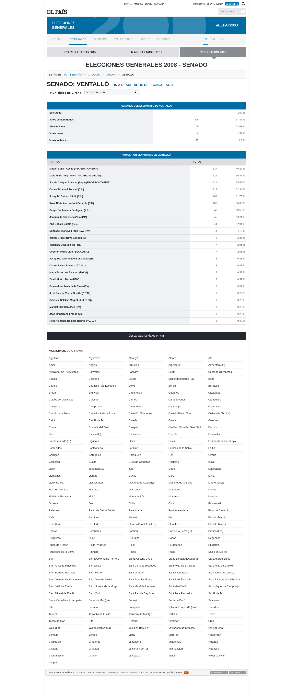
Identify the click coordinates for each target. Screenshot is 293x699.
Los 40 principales (118, 681)
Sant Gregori (136, 572)
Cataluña (159, 3)
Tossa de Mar (57, 620)
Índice (178, 672)
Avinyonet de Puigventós (63, 371)
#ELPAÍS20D (227, 25)
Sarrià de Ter (215, 593)
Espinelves (135, 434)
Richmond (97, 693)
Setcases (213, 600)
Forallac (133, 448)
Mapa (141, 672)
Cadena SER (195, 681)
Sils (51, 607)
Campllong (55, 406)
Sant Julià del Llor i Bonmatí (224, 579)
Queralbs (134, 537)
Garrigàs (54, 454)
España (127, 3)
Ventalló (53, 634)
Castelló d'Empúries (140, 413)
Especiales (216, 672)
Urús (211, 620)
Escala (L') (95, 434)
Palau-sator (135, 510)
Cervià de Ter (96, 420)
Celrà (52, 420)
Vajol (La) (54, 627)
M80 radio (195, 687)
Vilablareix (55, 641)
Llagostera (214, 468)
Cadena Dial (209, 687)
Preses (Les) (215, 531)
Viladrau (213, 641)
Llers (171, 475)
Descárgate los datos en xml (147, 335)
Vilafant (53, 648)
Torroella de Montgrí (140, 614)
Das (51, 434)
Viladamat (95, 641)
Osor (171, 503)
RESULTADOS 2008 (213, 52)
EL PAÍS (58, 11)
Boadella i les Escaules (102, 385)
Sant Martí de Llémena (142, 586)
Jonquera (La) (97, 468)
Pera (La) (54, 524)
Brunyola (94, 392)
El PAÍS (99, 681)
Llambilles (55, 475)
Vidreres (173, 634)
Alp (210, 358)
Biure (211, 378)
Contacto (81, 672)
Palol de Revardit (218, 510)
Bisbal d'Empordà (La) (181, 378)
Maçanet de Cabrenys (141, 482)
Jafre (52, 468)
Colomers (214, 420)
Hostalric (173, 461)
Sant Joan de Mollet (100, 579)
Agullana (54, 358)
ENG (221, 39)
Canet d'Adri (136, 406)
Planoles (173, 524)
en (160, 672)
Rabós (172, 537)
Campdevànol (176, 399)
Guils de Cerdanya (140, 461)
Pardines (94, 517)
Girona (212, 454)
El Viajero (225, 693)
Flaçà (132, 441)
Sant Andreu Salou (219, 558)
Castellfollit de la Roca (102, 413)
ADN (221, 681)
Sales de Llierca (217, 551)
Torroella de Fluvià (99, 614)
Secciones (227, 11)
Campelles (214, 399)
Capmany (214, 406)
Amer (52, 364)
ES (205, 39)
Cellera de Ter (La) (219, 413)
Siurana (93, 607)
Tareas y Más (190, 693)
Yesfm (239, 687)
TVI (180, 681)
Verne (174, 693)
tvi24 (145, 693)
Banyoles (94, 371)
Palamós (54, 510)
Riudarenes (175, 544)
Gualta (92, 461)
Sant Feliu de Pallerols (62, 572)
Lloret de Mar (57, 482)
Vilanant (93, 655)
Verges (93, 634)
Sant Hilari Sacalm (179, 572)
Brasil (148, 3)
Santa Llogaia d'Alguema (183, 558)
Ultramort (173, 620)
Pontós (53, 531)
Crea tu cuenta (215, 3)
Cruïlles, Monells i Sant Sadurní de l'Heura (186, 427)
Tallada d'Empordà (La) (182, 607)
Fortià (211, 448)
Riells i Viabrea (97, 544)
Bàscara (133, 371)
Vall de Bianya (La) (100, 627)
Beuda (132, 378)
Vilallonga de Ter (138, 648)
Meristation (208, 693)
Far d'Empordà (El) (60, 441)
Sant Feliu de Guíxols (221, 565)
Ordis (132, 503)
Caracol (237, 681)
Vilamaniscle (56, 655)
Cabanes (173, 392)
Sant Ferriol (95, 572)
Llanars (93, 475)
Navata (212, 496)
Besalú (53, 378)
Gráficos (100, 39)
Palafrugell (214, 503)
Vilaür (171, 655)
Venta (91, 672)
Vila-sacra (134, 655)
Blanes (53, 385)
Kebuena (224, 687)
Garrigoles (95, 454)
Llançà (132, 475)
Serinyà (133, 600)
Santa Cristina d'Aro (140, 558)
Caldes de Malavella (61, 399)
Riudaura (213, 544)
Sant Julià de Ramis (60, 586)
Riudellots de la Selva (61, 551)
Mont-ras (173, 496)
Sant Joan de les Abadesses (65, 579)
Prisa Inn (161, 681)
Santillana (139, 681)
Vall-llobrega (215, 627)
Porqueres (95, 531)
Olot (91, 503)
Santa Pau (95, 565)
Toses (211, 614)
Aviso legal (113, 672)
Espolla (172, 434)
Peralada (94, 524)
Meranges (174, 489)
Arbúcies (134, 364)
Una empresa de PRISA (63, 684)
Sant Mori (94, 593)
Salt (51, 558)
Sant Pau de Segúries (141, 593)
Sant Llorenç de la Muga (103, 586)
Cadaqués (214, 392)
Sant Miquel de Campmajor (224, 586)
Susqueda (135, 607)
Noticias (56, 39)
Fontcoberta (96, 448)
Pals (51, 517)
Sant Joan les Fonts (140, 579)
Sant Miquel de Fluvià (61, 593)
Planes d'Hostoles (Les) (142, 524)
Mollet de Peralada (60, 496)
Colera (172, 420)
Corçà (52, 427)
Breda (52, 392)
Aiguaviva (94, 358)
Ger (170, 454)
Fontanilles (55, 448)
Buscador (243, 4)
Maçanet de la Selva (180, 482)
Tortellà (172, 614)
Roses (132, 551)
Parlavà (133, 517)
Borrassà (213, 385)
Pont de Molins (217, 524)
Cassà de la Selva (59, 413)
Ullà (91, 620)
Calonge (93, 399)
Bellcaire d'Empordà (220, 371)
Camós (133, 399)
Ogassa (53, 503)
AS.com (208, 681)
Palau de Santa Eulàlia (102, 510)
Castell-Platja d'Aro (179, 413)
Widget (145, 39)
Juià (131, 468)
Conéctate (199, 3)
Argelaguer (174, 364)
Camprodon (96, 406)
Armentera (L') (216, 364)
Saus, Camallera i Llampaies (65, 600)
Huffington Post (105, 687)
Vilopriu (53, 662)
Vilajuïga (94, 648)
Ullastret (133, 620)
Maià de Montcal (58, 489)
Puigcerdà (55, 537)
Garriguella (135, 454)
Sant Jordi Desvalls (179, 579)
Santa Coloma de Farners (104, 558)
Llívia (211, 475)
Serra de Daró (176, 600)
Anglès (93, 364)
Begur (172, 371)
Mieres (212, 489)
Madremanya (216, 482)
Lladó (171, 468)
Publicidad (101, 672)
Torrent (53, 614)
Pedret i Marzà (217, 517)
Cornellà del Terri (99, 427)
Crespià (133, 427)
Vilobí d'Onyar (216, 655)
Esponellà (214, 434)
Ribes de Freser (58, 544)
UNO (127, 687)
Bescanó (94, 378)
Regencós (214, 537)
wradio (139, 687)
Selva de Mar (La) (99, 600)
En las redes (123, 39)
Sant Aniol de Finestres (62, 565)
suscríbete (232, 3)
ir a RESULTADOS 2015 (80, 52)
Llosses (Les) (96, 482)
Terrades (213, 607)
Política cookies (129, 672)
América (138, 3)
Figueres (94, 441)
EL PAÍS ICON (159, 693)
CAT (213, 39)
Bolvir (132, 385)
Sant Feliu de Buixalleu (182, 565)
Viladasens (135, 641)
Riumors (93, 551)
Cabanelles (135, 392)
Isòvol (211, 461)
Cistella (133, 420)
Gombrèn (54, 461)
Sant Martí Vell (177, 586)
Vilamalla (213, 648)
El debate (164, 39)
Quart (92, 537)
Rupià (171, 551)
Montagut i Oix (137, 496)
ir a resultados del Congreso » (143, 85)
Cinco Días (155, 687)
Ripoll (132, 544)
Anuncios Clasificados (238, 693)
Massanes (135, 489)
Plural (130, 693)
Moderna (114, 693)
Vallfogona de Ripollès (181, 627)
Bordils (172, 385)
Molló (92, 496)
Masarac (94, 489)
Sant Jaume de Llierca (221, 572)
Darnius (213, 427)
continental (170, 687)
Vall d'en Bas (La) (139, 627)
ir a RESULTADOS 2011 (146, 52)
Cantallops (174, 406)
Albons (172, 358)
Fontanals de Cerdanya (222, 441)
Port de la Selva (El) (180, 531)
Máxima (181, 687)
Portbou (133, 531)
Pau (170, 517)
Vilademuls (174, 641)
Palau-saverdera (178, 510)
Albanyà (133, 358)
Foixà (171, 441)
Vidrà (132, 634)
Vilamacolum (176, 648)
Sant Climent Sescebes (142, 565)
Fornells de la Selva (180, 448)
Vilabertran (214, 634)
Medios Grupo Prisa (63, 694)
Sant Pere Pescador (180, 593)
